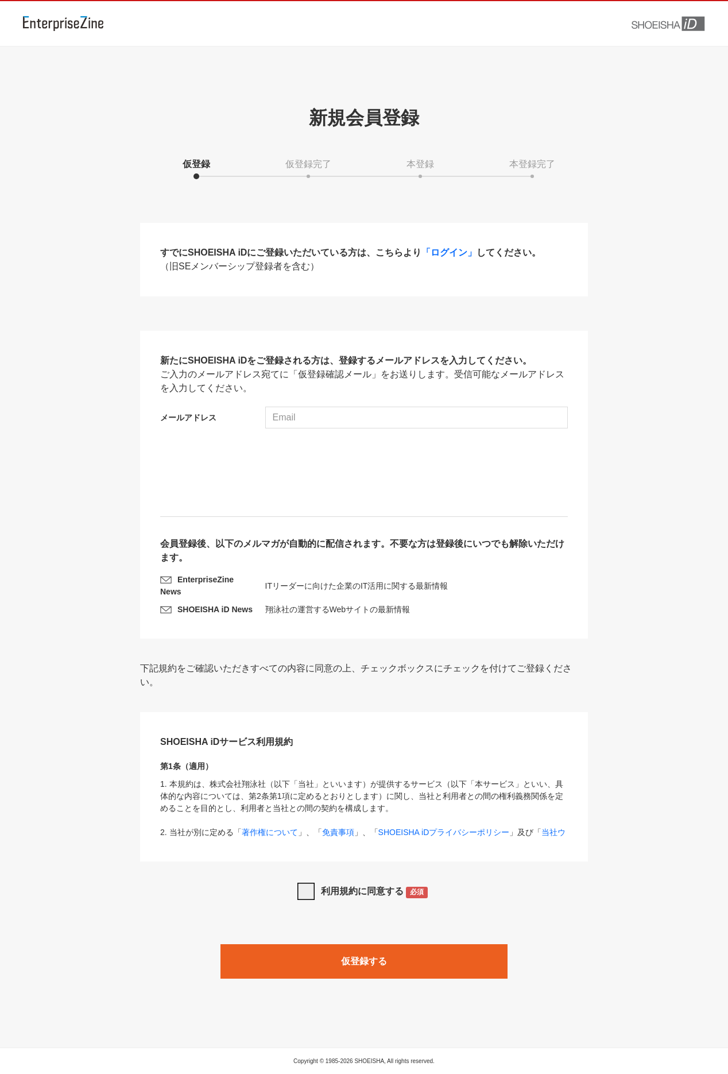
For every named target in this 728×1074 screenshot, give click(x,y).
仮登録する (364, 961)
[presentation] (364, 473)
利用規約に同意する (374, 892)
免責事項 (338, 832)
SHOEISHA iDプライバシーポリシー (444, 832)
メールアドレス (188, 417)
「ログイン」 (449, 252)
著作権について (270, 832)
